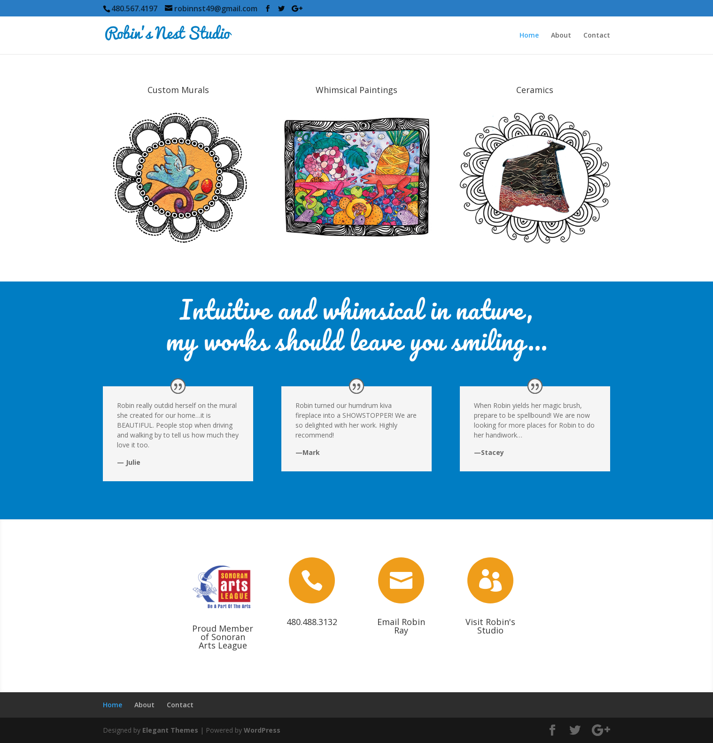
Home (529, 35)
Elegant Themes (170, 730)
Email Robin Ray (401, 626)
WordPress (262, 730)
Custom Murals (178, 89)
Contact (596, 35)
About (561, 35)
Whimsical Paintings (356, 89)
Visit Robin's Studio (490, 626)
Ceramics (534, 89)
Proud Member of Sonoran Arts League (222, 637)
